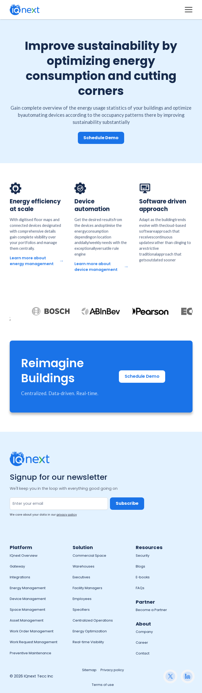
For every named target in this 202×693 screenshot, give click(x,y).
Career (142, 642)
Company (144, 631)
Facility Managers (87, 588)
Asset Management (26, 620)
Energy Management (28, 588)
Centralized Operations (93, 620)
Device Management (28, 599)
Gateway (17, 566)
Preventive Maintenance (30, 653)
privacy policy (67, 515)
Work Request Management (33, 642)
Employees (82, 599)
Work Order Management (31, 631)
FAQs (140, 588)
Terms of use (103, 684)
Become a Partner (151, 610)
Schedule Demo (100, 138)
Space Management (27, 609)
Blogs (140, 566)
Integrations (20, 577)
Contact (142, 653)
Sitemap (89, 670)
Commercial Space (89, 555)
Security (142, 555)
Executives (81, 577)
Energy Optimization (90, 631)
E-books (143, 577)
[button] (188, 9)
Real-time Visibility (88, 642)
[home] (25, 10)
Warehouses (83, 566)
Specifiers (81, 609)
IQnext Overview (23, 555)
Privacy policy (112, 670)
